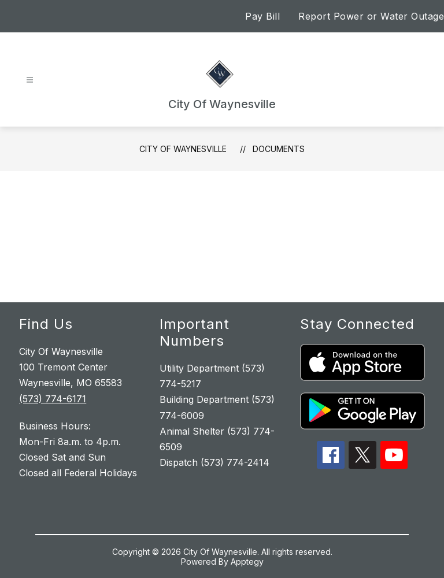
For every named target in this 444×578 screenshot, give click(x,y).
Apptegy (247, 561)
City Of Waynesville (183, 149)
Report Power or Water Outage (371, 16)
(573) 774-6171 (52, 399)
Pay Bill (262, 16)
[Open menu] (29, 80)
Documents (279, 149)
